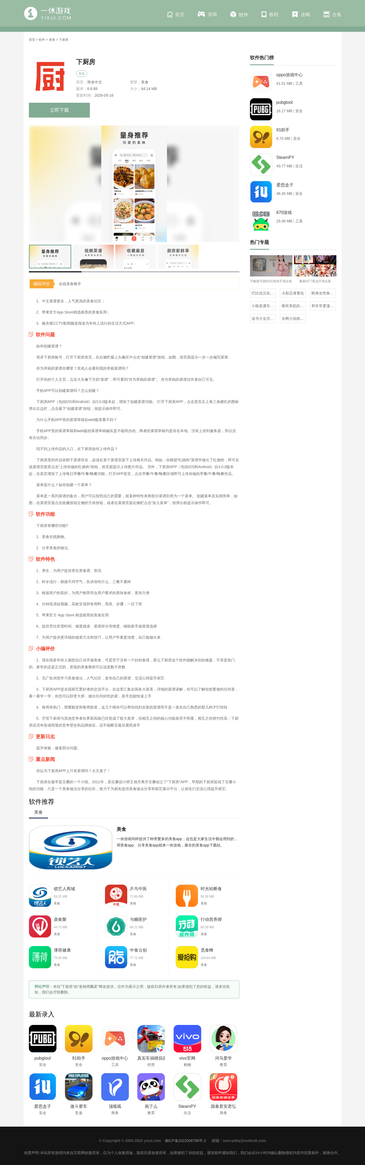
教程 (270, 14)
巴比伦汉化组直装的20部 (264, 293)
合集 (333, 14)
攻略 (301, 14)
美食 (52, 40)
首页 (176, 14)
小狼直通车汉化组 (264, 306)
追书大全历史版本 (264, 318)
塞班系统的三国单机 (294, 306)
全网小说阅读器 (294, 318)
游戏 (207, 14)
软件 (239, 14)
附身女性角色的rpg (323, 293)
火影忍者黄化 (293, 293)
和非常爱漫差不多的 (323, 306)
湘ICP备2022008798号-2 (185, 1141)
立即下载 (59, 110)
